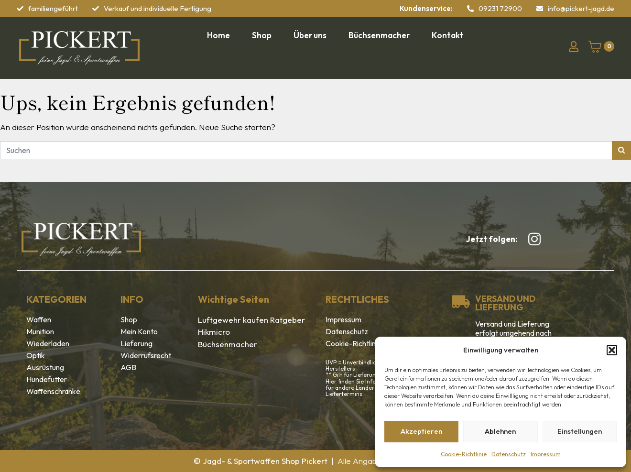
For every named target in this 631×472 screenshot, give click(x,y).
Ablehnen (500, 431)
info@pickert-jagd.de (581, 8)
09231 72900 (500, 8)
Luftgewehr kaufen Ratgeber (251, 320)
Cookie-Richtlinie (464, 454)
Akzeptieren (421, 431)
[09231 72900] (470, 8)
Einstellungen (579, 431)
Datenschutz (508, 454)
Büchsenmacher (227, 344)
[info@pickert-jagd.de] (539, 8)
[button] (612, 350)
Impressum (546, 454)
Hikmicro (214, 332)
